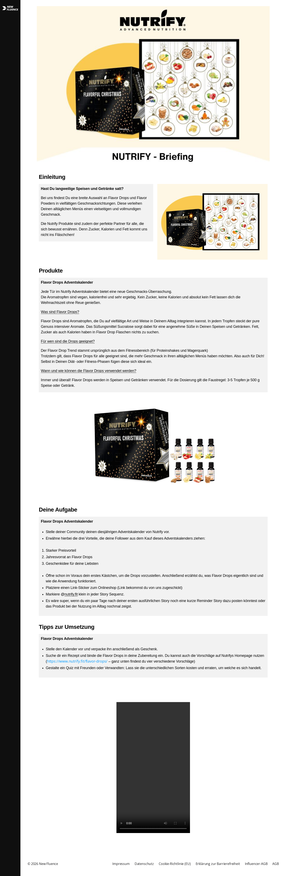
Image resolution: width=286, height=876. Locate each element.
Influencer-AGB (256, 863)
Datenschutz (144, 863)
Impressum (121, 863)
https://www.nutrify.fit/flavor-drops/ (77, 661)
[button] (10, 438)
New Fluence (48, 863)
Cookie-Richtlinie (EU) (175, 863)
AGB (275, 863)
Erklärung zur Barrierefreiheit (218, 863)
